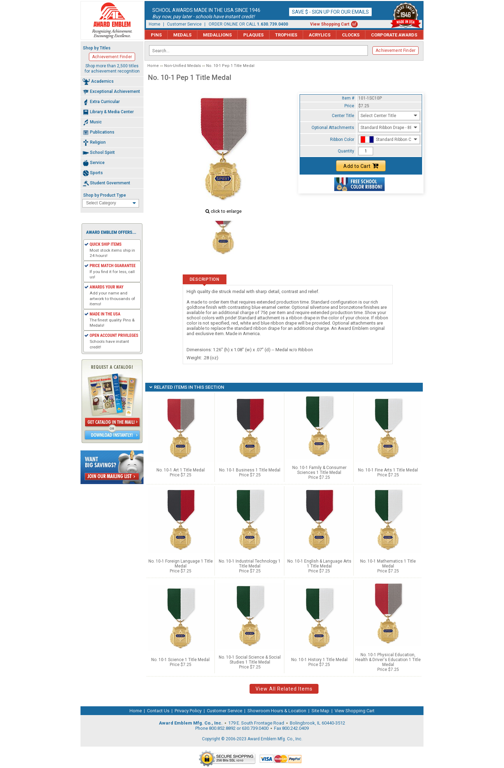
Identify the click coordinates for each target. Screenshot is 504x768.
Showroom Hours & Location (276, 710)
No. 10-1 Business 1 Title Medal (249, 470)
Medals (182, 35)
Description (204, 279)
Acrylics (319, 35)
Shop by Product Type (104, 195)
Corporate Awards (394, 35)
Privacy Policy (188, 710)
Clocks (350, 35)
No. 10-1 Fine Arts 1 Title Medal (388, 470)
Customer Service (184, 24)
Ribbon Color (342, 139)
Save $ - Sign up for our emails (330, 12)
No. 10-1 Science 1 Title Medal (180, 659)
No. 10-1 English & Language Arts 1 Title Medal (319, 564)
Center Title (343, 115)
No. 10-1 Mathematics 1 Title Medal (388, 564)
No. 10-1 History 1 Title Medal (319, 659)
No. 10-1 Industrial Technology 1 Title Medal (250, 564)
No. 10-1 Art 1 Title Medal (180, 470)
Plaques (253, 35)
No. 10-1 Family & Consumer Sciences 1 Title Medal (319, 470)
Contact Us (158, 710)
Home (154, 24)
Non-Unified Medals (182, 65)
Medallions (217, 35)
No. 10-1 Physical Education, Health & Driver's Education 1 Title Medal (388, 659)
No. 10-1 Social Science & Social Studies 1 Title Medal (250, 660)
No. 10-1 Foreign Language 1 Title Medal (180, 564)
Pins (156, 35)
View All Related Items (284, 689)
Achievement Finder (395, 50)
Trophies (286, 35)
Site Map (320, 710)
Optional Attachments (333, 127)
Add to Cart (360, 166)
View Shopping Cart (329, 24)
